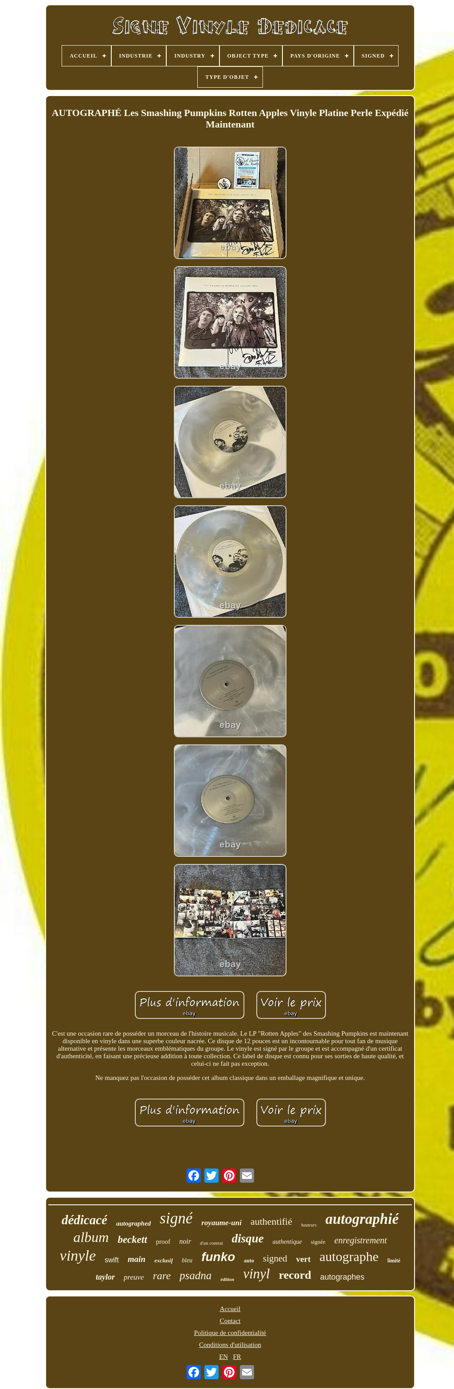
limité (393, 1260)
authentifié (271, 1221)
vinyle (78, 1255)
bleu (187, 1260)
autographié (362, 1219)
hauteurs (309, 1225)
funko (218, 1257)
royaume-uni (221, 1223)
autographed (133, 1223)
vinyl (256, 1273)
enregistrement (360, 1240)
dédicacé (84, 1220)
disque (248, 1238)
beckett (132, 1239)
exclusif (163, 1260)
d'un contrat (211, 1243)
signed (275, 1258)
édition (227, 1279)
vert (303, 1259)
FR (237, 1356)
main (136, 1259)
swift (112, 1260)
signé (176, 1218)
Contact (230, 1320)
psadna (195, 1275)
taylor (105, 1277)
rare (162, 1275)
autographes (342, 1277)
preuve (134, 1277)
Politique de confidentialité (230, 1332)
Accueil (230, 1308)
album (91, 1237)
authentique (287, 1241)
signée (318, 1241)
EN (223, 1356)
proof (163, 1241)
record (295, 1275)
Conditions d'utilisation (230, 1344)
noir (185, 1241)
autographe (349, 1256)
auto (249, 1260)
